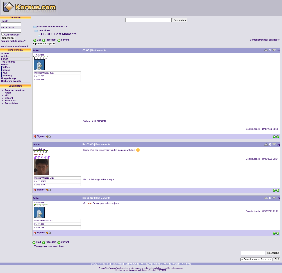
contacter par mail (133, 270)
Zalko (35, 50)
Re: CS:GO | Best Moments (96, 144)
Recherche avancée (11, 81)
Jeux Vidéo (44, 30)
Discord (9, 98)
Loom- (36, 144)
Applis (8, 93)
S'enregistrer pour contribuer (264, 40)
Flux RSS (157, 264)
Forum (4, 59)
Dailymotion (132, 264)
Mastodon (117, 264)
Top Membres (8, 62)
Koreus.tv (146, 264)
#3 (279, 198)
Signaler (39, 136)
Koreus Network (172, 264)
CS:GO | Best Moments (58, 34)
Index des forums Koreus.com (52, 26)
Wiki (7, 95)
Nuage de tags (8, 78)
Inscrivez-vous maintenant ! (15, 46)
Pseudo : (5, 21)
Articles (5, 56)
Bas (39, 40)
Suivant (65, 40)
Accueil (5, 53)
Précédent (51, 40)
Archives (186, 264)
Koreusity (7, 75)
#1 (279, 50)
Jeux (5, 73)
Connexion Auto (12, 35)
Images (6, 70)
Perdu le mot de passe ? (13, 41)
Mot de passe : (8, 27)
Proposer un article (14, 90)
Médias (5, 64)
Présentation (11, 103)
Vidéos (6, 67)
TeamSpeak (11, 100)
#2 (279, 145)
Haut (38, 242)
